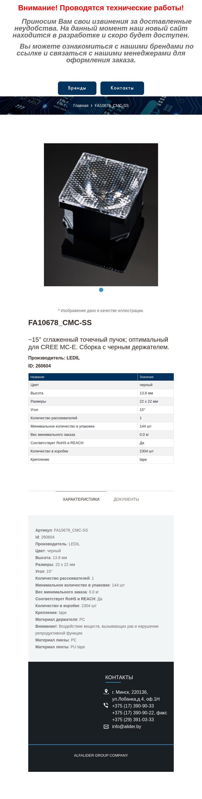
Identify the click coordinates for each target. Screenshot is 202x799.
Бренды (77, 88)
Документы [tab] (126, 499)
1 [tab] (101, 290)
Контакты (122, 88)
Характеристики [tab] (81, 499)
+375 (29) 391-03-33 (133, 719)
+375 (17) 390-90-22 (133, 712)
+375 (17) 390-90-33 (133, 705)
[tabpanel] (101, 214)
